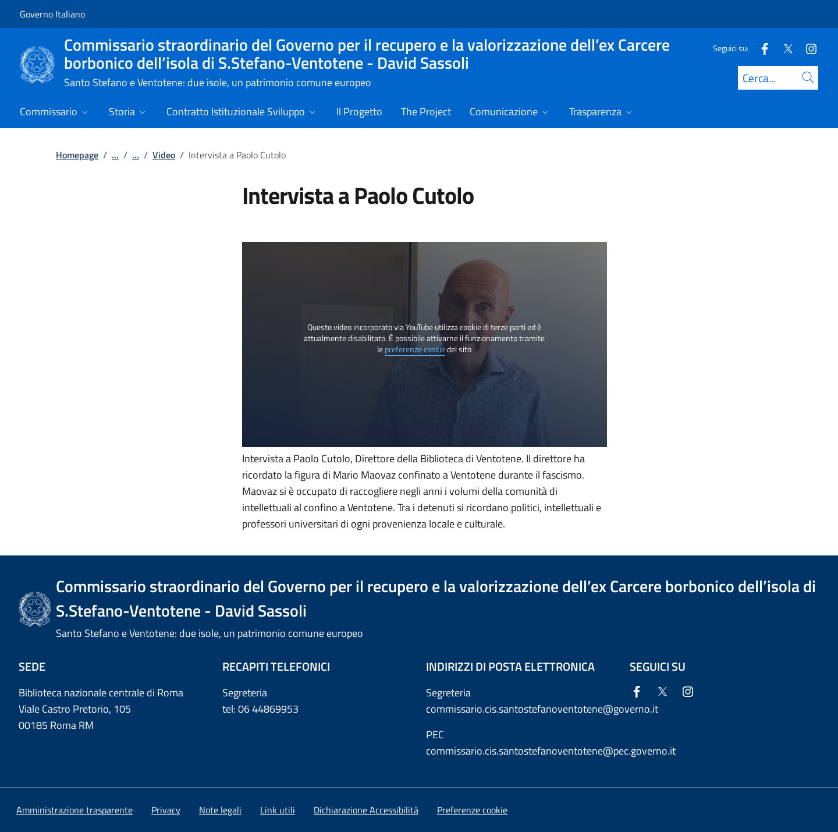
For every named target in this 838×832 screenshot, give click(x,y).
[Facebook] (760, 48)
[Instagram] (806, 48)
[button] (472, 810)
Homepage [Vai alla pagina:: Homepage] (77, 155)
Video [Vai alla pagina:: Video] (163, 155)
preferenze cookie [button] (415, 349)
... (115, 155)
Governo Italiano (52, 14)
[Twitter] (783, 48)
